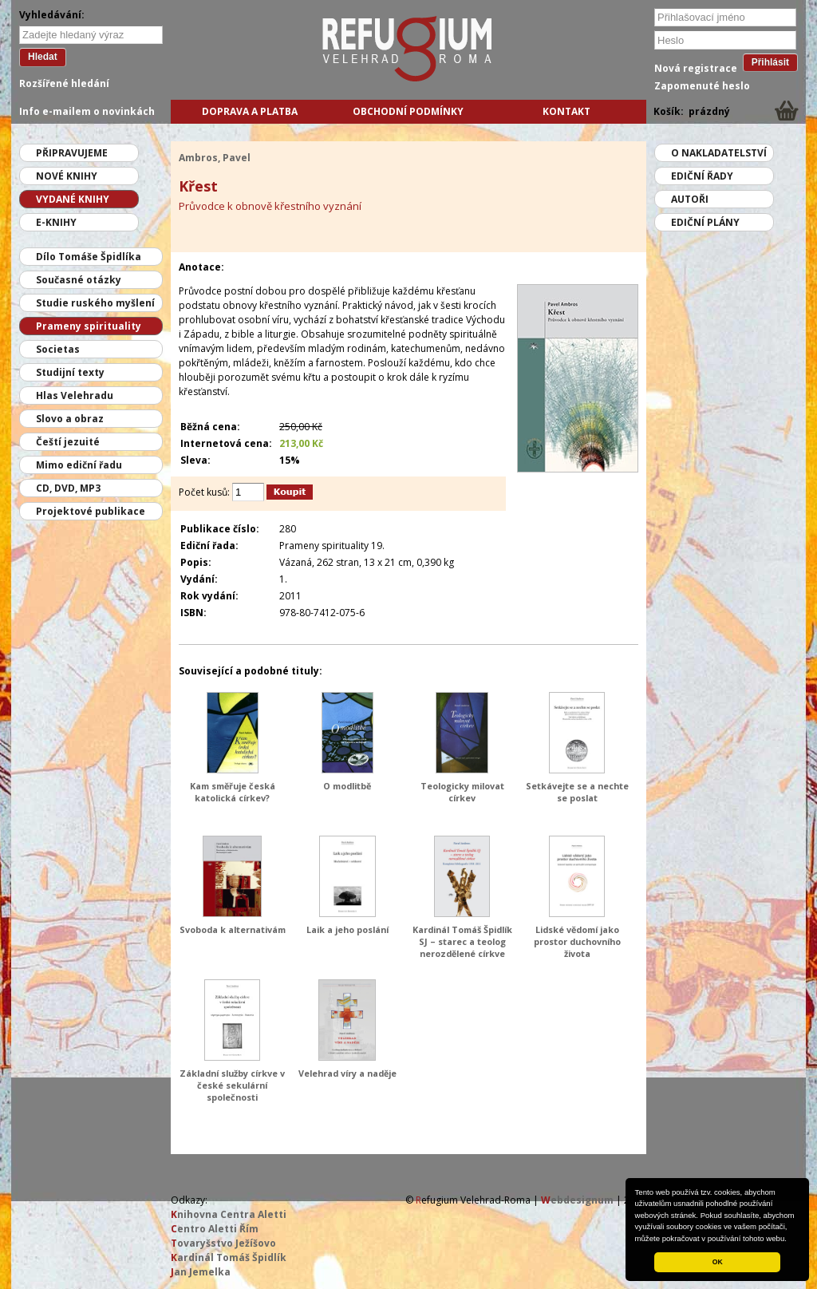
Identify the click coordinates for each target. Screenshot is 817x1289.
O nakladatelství (719, 153)
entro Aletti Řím (215, 1229)
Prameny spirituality (88, 326)
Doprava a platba (250, 111)
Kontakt (566, 111)
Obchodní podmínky (408, 111)
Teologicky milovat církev (462, 792)
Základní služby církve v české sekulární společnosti (232, 1085)
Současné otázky (78, 280)
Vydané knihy (72, 199)
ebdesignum (577, 1200)
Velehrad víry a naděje (347, 1073)
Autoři (689, 199)
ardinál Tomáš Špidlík (228, 1257)
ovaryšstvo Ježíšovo (223, 1243)
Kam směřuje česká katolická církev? (232, 792)
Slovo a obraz (70, 418)
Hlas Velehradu (74, 395)
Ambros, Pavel (215, 157)
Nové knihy (66, 176)
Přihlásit (770, 62)
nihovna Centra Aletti (228, 1214)
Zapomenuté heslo (702, 86)
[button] (790, 1239)
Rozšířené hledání (64, 83)
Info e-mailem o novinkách (87, 111)
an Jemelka (201, 1272)
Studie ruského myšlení (95, 303)
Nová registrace (695, 68)
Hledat (42, 56)
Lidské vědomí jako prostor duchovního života (577, 941)
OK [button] (717, 1262)
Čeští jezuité (68, 442)
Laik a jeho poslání (347, 929)
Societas (58, 349)
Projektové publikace (90, 511)
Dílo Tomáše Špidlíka (88, 256)
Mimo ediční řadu (79, 465)
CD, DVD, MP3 (68, 488)
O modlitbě (347, 786)
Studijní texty (70, 372)
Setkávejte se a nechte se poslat (577, 792)
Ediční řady (702, 176)
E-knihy (56, 222)
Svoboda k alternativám (233, 929)
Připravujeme (72, 153)
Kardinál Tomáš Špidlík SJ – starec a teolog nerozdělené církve (462, 941)
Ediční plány (705, 222)
